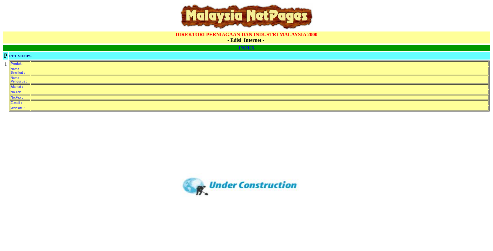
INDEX (246, 47)
